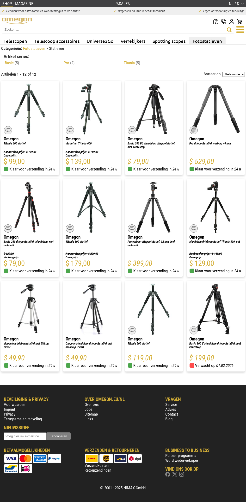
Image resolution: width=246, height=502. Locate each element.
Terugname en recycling (23, 419)
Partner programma (180, 455)
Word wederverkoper (181, 460)
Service (171, 404)
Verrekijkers (133, 41)
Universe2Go (100, 41)
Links (89, 419)
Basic (12, 62)
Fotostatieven (207, 41)
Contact (171, 414)
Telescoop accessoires (57, 41)
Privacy (9, 414)
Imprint (9, 409)
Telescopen (15, 41)
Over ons (92, 404)
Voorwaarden (14, 404)
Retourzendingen (98, 470)
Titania (132, 62)
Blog (168, 419)
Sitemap (91, 414)
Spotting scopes (169, 41)
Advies (170, 409)
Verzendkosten (97, 465)
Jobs (88, 409)
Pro (69, 62)
